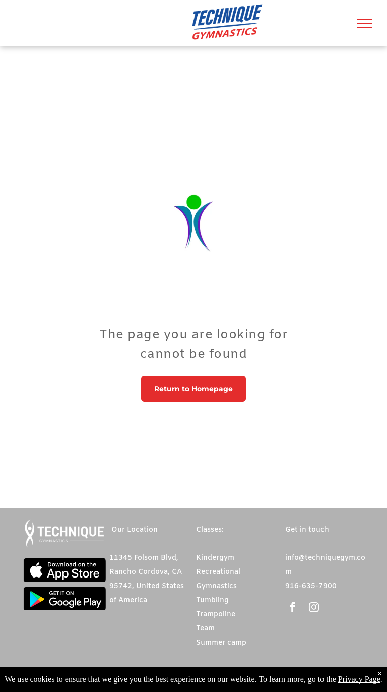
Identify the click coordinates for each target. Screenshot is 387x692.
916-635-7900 (311, 586)
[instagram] (313, 608)
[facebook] (292, 608)
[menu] (365, 23)
